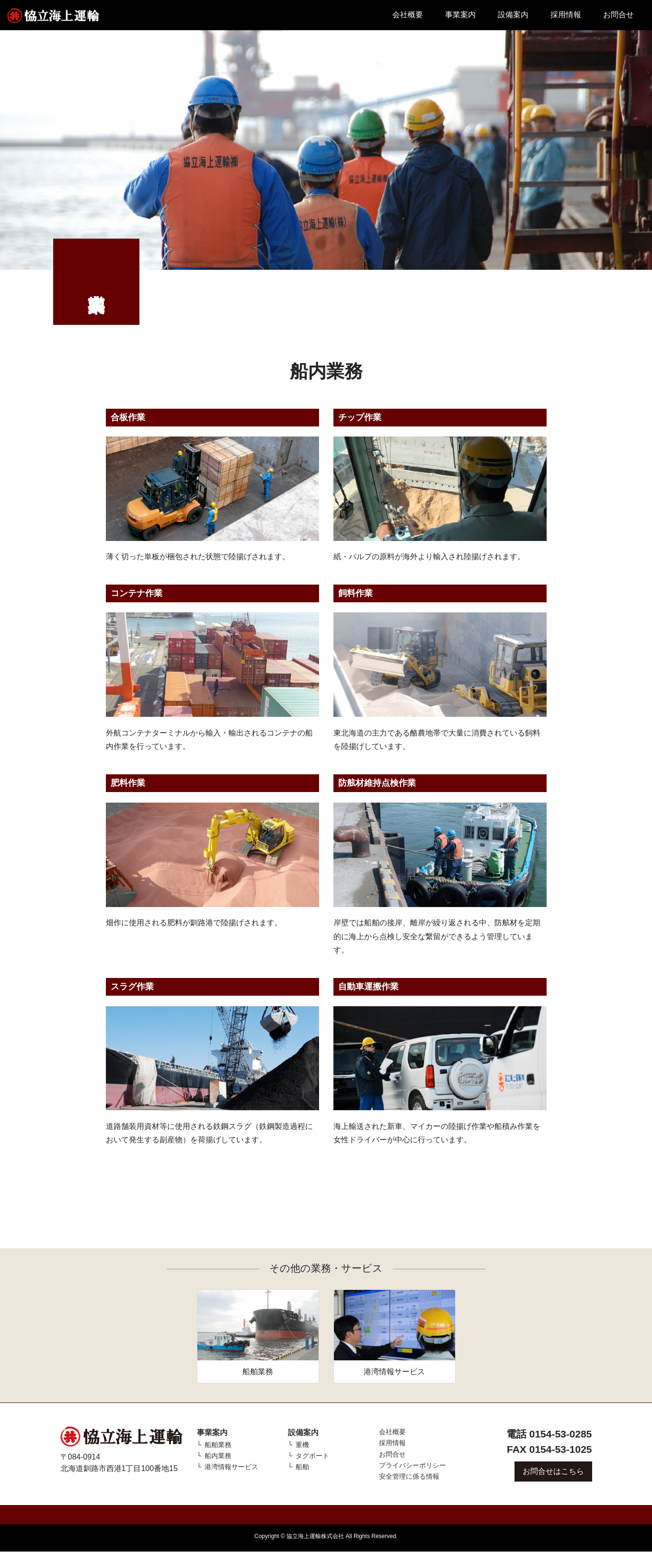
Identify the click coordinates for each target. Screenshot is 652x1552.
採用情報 (565, 15)
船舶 (302, 1467)
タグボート (312, 1456)
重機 (302, 1445)
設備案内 (513, 15)
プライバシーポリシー (412, 1465)
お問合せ (618, 15)
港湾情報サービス (231, 1467)
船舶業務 (218, 1445)
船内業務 (218, 1456)
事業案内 (460, 15)
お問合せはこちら (553, 1471)
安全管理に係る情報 (409, 1476)
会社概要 (407, 15)
